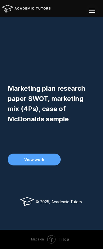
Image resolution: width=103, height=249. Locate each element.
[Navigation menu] (92, 11)
